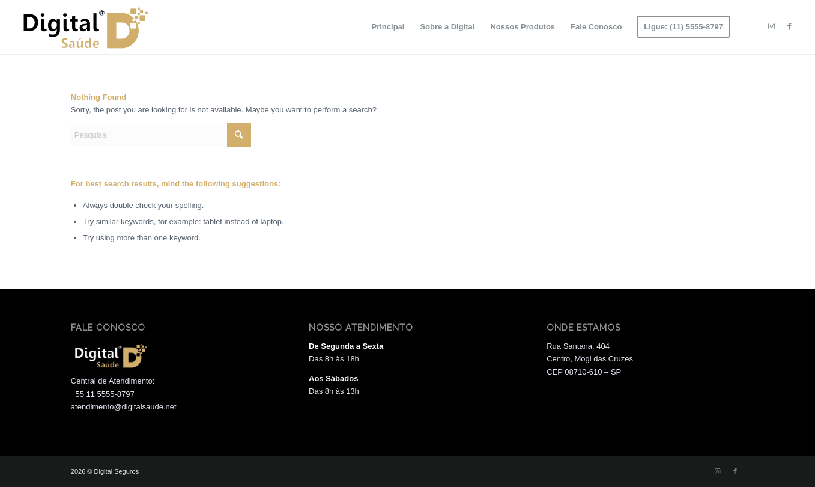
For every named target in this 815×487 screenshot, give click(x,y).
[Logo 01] (83, 27)
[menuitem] (388, 27)
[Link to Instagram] (772, 26)
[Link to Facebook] (790, 26)
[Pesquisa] (161, 135)
